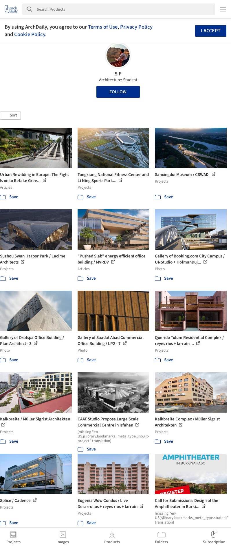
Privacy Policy (136, 27)
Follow (117, 92)
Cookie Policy (29, 34)
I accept (211, 30)
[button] (10, 116)
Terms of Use (103, 27)
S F (118, 73)
